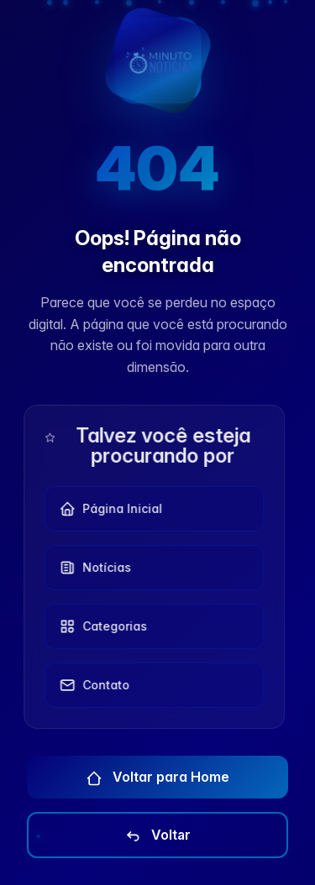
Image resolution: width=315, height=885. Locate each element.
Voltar (157, 835)
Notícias (93, 567)
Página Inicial (108, 508)
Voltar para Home (157, 777)
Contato (92, 685)
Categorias (101, 626)
